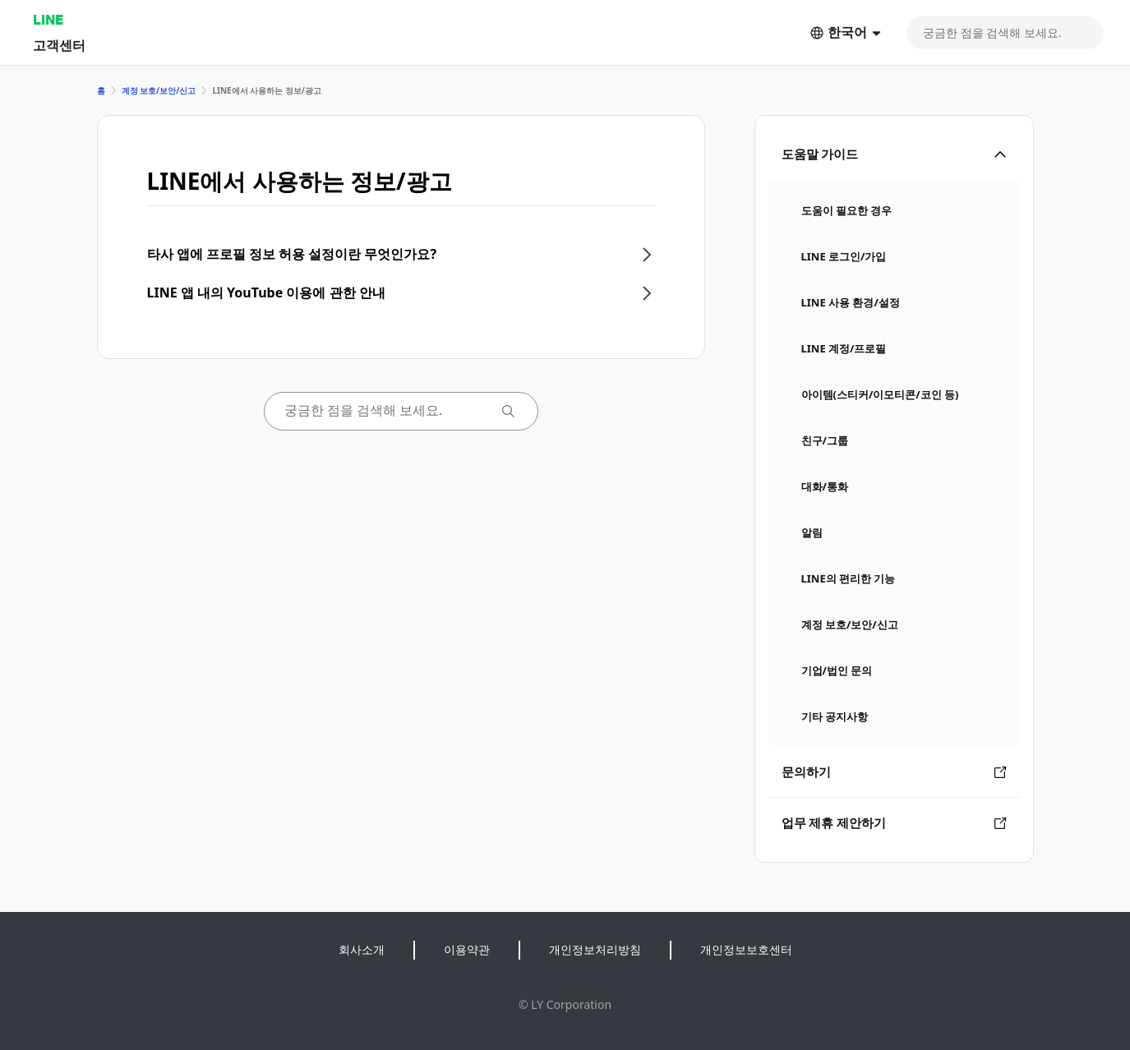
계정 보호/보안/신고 (159, 90)
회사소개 (362, 949)
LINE (48, 19)
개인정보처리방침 (595, 949)
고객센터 (59, 44)
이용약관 (467, 949)
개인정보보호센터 (746, 949)
